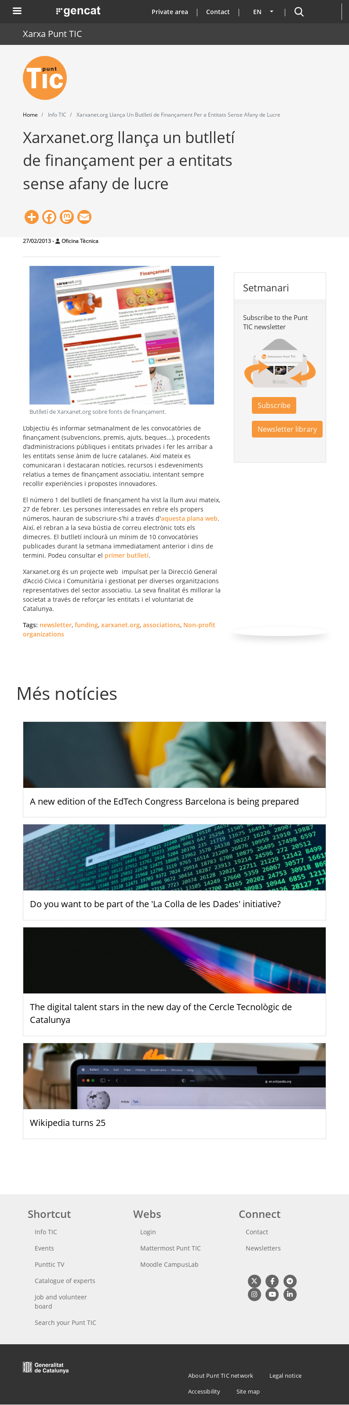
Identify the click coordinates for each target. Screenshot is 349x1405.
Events (44, 1248)
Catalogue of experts (65, 1280)
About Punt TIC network (220, 1375)
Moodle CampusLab (169, 1264)
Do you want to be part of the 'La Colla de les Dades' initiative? (155, 904)
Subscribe (274, 405)
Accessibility (204, 1391)
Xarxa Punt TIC (52, 34)
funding (86, 625)
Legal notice (285, 1375)
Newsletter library (287, 429)
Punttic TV (49, 1264)
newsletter (56, 625)
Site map (248, 1391)
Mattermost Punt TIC (170, 1248)
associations (161, 625)
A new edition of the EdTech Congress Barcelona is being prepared (164, 801)
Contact (218, 11)
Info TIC (46, 1232)
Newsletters (263, 1248)
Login (148, 1232)
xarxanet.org (120, 625)
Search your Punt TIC (65, 1322)
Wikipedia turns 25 (67, 1123)
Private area (170, 11)
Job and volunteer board (61, 1301)
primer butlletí (127, 555)
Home (30, 114)
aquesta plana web (189, 518)
